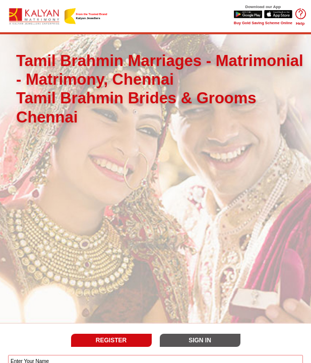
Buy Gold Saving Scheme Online (263, 23)
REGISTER (111, 340)
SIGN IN (200, 340)
